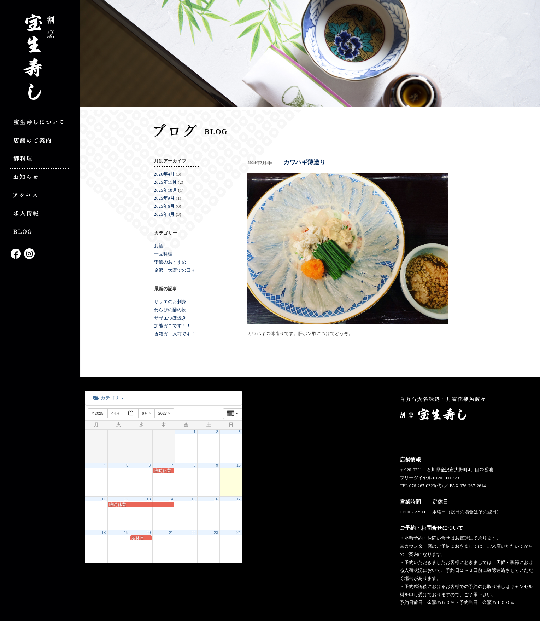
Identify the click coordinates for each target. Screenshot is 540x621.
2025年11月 (165, 182)
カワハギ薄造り (304, 162)
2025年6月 (164, 206)
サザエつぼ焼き (170, 318)
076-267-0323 (422, 485)
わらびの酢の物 (170, 309)
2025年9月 (164, 198)
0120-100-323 (446, 478)
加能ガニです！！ (172, 325)
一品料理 (163, 254)
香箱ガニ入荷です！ (174, 334)
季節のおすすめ (170, 262)
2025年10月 (165, 190)
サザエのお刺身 (170, 301)
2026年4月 (164, 174)
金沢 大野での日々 (174, 270)
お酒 (158, 245)
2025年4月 (164, 214)
